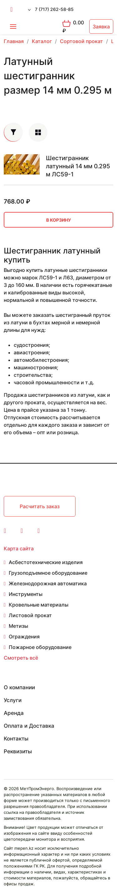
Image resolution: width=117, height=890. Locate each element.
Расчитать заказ (40, 506)
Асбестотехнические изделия (46, 562)
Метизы (18, 626)
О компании (19, 687)
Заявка (101, 26)
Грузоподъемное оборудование (48, 573)
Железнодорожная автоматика (48, 583)
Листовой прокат (30, 615)
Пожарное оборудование (40, 647)
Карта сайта (19, 548)
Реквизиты (18, 751)
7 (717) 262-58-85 (54, 9)
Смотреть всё (21, 658)
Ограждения (24, 636)
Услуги (13, 700)
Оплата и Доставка (29, 726)
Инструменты (25, 594)
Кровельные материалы (38, 605)
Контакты (16, 738)
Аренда (14, 713)
